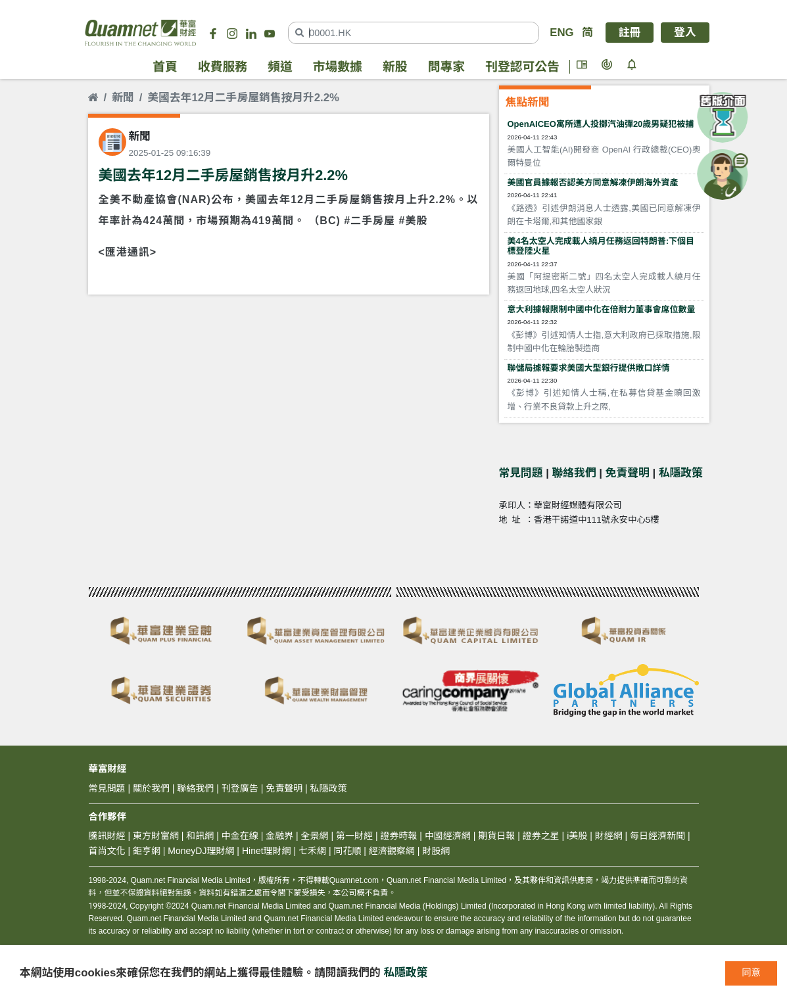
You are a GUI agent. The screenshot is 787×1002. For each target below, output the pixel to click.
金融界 (279, 835)
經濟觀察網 (392, 851)
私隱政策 (681, 473)
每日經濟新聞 (657, 835)
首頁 (165, 67)
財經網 (609, 835)
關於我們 (151, 788)
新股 (395, 67)
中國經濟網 (448, 835)
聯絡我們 (574, 473)
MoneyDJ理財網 (201, 851)
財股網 (436, 851)
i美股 (575, 835)
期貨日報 (496, 835)
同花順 (347, 851)
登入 (685, 32)
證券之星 (540, 835)
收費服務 (222, 67)
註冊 (630, 32)
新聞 (123, 97)
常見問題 (521, 473)
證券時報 (398, 835)
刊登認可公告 (522, 67)
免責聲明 (628, 473)
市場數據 (337, 67)
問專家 (446, 67)
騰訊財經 (107, 835)
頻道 (280, 67)
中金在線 (240, 835)
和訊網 (200, 835)
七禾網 (312, 851)
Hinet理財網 (266, 851)
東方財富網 (156, 835)
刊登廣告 (240, 788)
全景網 (315, 835)
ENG (561, 32)
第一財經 (354, 835)
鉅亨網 (146, 851)
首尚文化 (107, 851)
